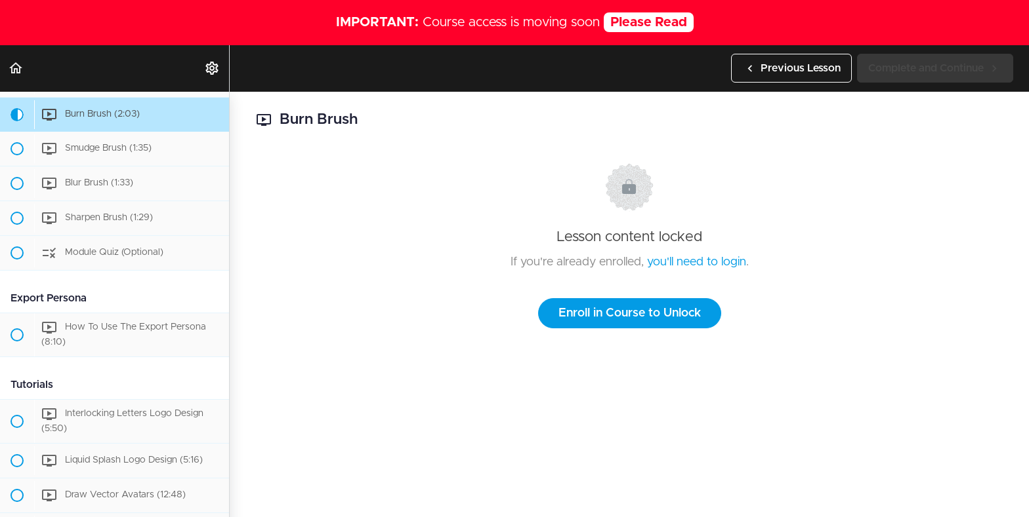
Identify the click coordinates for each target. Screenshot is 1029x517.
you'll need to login (696, 262)
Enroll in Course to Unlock (629, 313)
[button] (16, 68)
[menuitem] (212, 68)
